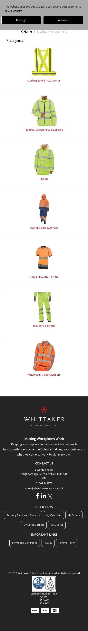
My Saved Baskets (33, 524)
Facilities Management (51, 31)
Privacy (48, 542)
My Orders (74, 515)
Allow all (63, 20)
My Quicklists (53, 515)
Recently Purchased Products (23, 515)
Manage (21, 20)
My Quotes (57, 524)
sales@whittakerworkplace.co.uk (44, 488)
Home (26, 31)
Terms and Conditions (24, 542)
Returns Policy (67, 542)
